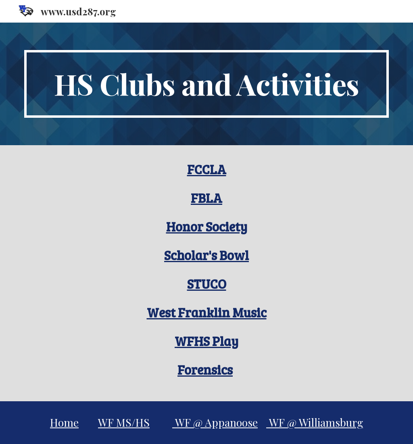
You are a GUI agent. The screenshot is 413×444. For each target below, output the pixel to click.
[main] (206, 84)
